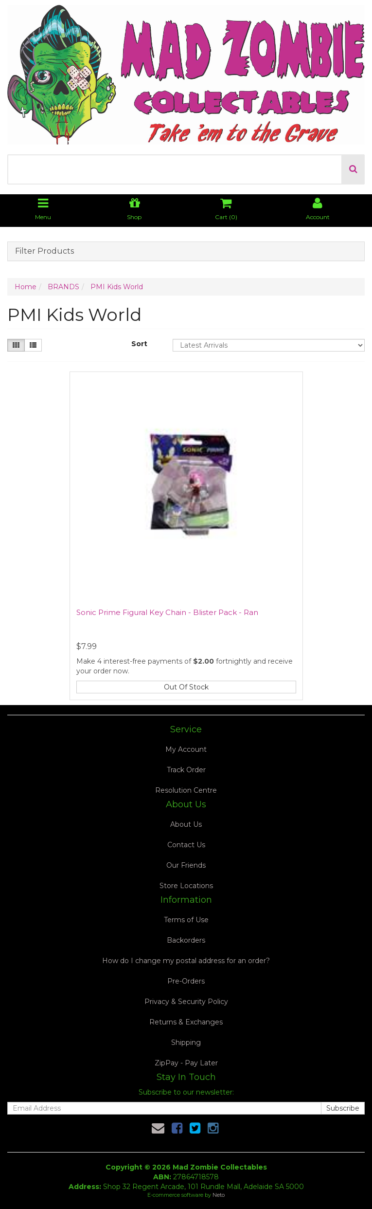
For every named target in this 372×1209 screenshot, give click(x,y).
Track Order (186, 769)
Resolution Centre (186, 790)
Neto (219, 1194)
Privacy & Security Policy (186, 1001)
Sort (139, 343)
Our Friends (186, 865)
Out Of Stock (186, 687)
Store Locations (186, 885)
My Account (186, 749)
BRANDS (63, 286)
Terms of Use (186, 919)
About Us (186, 824)
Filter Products (44, 251)
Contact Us (186, 844)
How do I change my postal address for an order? (186, 960)
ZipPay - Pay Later (186, 1063)
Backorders (186, 940)
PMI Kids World (116, 286)
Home (25, 286)
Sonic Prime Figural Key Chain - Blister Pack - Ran (167, 612)
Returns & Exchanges (186, 1022)
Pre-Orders (186, 981)
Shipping (186, 1042)
